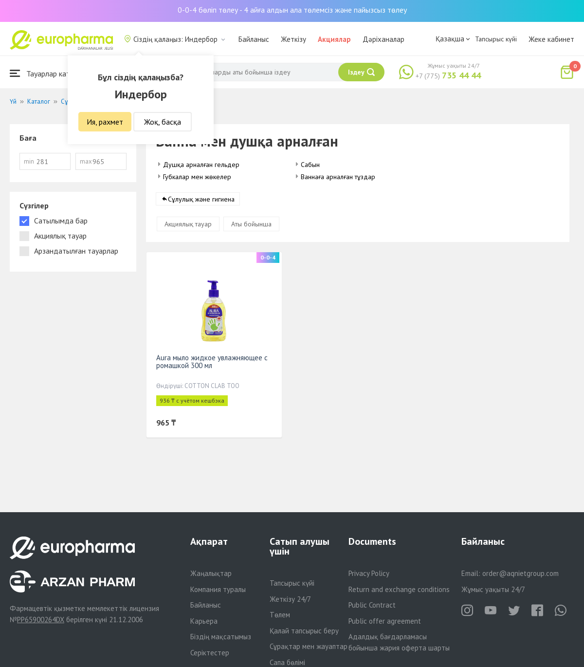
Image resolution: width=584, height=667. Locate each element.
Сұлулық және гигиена (201, 199)
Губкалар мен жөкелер (197, 176)
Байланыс (253, 39)
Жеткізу (293, 39)
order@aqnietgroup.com (520, 573)
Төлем (280, 614)
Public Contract (372, 605)
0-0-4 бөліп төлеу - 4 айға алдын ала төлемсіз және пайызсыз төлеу (292, 10)
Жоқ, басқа (162, 122)
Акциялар (334, 39)
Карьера (204, 621)
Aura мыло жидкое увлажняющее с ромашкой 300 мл (212, 361)
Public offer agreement (384, 621)
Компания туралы (218, 589)
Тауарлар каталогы (50, 73)
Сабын (310, 164)
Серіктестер (209, 652)
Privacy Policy (368, 573)
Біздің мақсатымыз (220, 636)
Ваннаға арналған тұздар (338, 176)
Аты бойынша (251, 224)
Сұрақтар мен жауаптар (308, 646)
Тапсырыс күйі (496, 39)
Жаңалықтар (211, 573)
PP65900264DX (40, 619)
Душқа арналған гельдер (201, 164)
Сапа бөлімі (287, 662)
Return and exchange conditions (399, 589)
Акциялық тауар (188, 224)
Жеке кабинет (551, 39)
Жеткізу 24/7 (290, 599)
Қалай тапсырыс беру (304, 630)
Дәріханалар (383, 39)
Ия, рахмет (105, 122)
